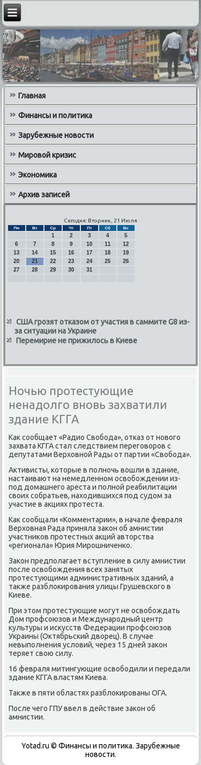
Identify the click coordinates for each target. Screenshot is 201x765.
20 (16, 261)
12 (126, 244)
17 (89, 253)
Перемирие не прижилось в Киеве (76, 340)
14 (35, 253)
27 (16, 270)
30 (71, 270)
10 (89, 244)
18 (107, 253)
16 (71, 253)
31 (89, 270)
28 (35, 270)
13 (16, 253)
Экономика (37, 175)
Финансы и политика (55, 115)
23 (71, 261)
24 (89, 261)
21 (35, 261)
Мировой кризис (47, 155)
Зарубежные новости (56, 135)
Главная (32, 95)
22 (53, 261)
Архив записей (44, 194)
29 (53, 270)
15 (53, 253)
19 (126, 253)
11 (107, 244)
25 (107, 261)
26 (126, 261)
